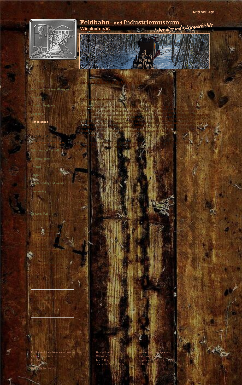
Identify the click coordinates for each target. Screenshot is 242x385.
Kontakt (36, 175)
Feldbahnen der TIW (43, 136)
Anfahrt (36, 167)
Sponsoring (39, 191)
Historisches (39, 122)
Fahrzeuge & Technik (45, 150)
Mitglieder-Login (204, 11)
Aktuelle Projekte (43, 105)
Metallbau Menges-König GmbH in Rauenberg (51, 245)
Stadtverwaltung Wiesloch (47, 229)
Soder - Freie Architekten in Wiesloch (52, 250)
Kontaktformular (39, 303)
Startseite (38, 81)
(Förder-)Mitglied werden (48, 183)
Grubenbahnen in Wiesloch (48, 142)
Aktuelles (37, 97)
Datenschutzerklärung (43, 368)
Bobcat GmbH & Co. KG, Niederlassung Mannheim (53, 237)
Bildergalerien (41, 158)
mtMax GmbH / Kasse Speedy (49, 265)
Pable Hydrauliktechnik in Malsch (50, 232)
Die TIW (36, 129)
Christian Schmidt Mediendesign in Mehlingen (51, 270)
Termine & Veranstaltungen (50, 89)
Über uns (37, 113)
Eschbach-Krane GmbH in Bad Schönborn (54, 254)
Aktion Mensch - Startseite (47, 279)
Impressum (37, 364)
